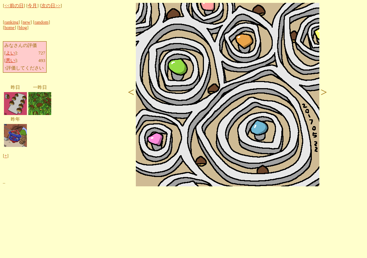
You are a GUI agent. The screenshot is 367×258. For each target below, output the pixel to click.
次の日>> (50, 5)
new (26, 22)
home (9, 27)
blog (23, 27)
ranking (11, 22)
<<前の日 (13, 5)
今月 (32, 5)
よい (10, 53)
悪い (10, 60)
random (41, 22)
